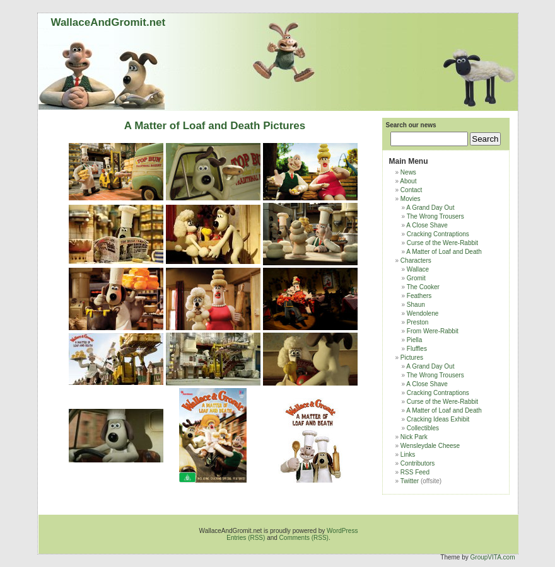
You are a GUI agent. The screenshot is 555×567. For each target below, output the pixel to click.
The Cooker (423, 287)
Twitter (409, 481)
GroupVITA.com (492, 557)
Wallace (418, 269)
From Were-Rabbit (433, 331)
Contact (411, 189)
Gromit (416, 278)
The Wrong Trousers (435, 216)
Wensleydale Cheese (430, 445)
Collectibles (423, 428)
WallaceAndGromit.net (108, 22)
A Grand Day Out (430, 207)
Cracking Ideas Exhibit (438, 419)
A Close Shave (427, 225)
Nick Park (414, 436)
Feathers (419, 295)
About (408, 181)
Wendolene (422, 313)
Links (407, 454)
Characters (415, 260)
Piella (414, 339)
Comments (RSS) (304, 537)
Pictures (411, 357)
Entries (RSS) (245, 537)
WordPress (342, 530)
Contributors (417, 463)
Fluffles (417, 348)
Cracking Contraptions (438, 234)
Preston (417, 322)
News (408, 172)
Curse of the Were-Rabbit (442, 242)
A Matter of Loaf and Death (444, 251)
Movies (410, 198)
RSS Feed (414, 472)
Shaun (416, 304)
